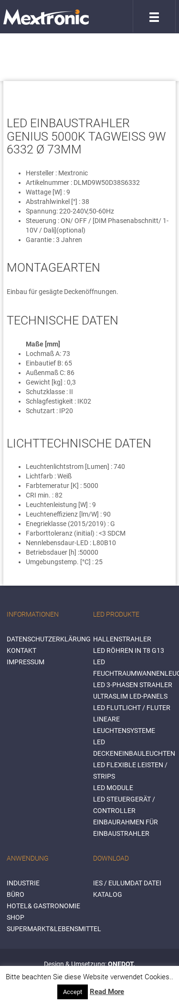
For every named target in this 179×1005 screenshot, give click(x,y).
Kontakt (21, 650)
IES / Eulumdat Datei (127, 883)
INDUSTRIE (23, 883)
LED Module (113, 788)
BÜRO (15, 894)
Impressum (25, 662)
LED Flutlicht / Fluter (131, 707)
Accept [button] (72, 991)
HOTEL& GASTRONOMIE (43, 906)
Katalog (107, 894)
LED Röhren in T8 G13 (128, 650)
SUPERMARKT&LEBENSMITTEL (54, 929)
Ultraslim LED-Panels (130, 696)
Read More (107, 991)
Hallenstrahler (122, 639)
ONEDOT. (121, 964)
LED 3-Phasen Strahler (132, 685)
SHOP (15, 917)
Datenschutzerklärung (49, 639)
